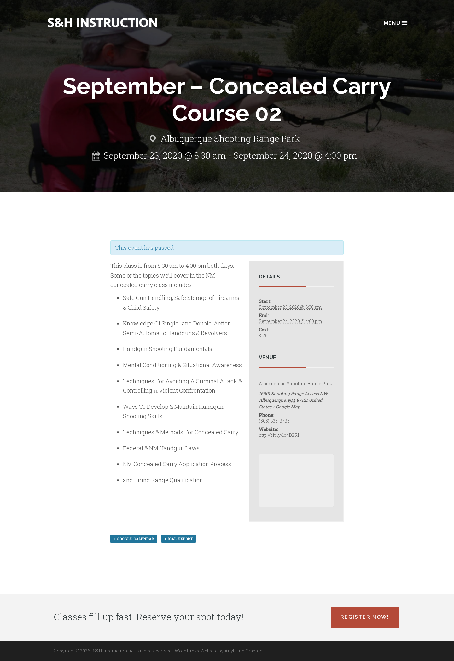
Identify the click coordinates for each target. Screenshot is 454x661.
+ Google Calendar (133, 538)
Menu (395, 22)
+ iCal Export (178, 538)
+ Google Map (286, 407)
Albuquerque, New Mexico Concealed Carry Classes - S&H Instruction (102, 22)
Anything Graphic (243, 651)
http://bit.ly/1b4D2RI (279, 435)
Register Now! (364, 617)
